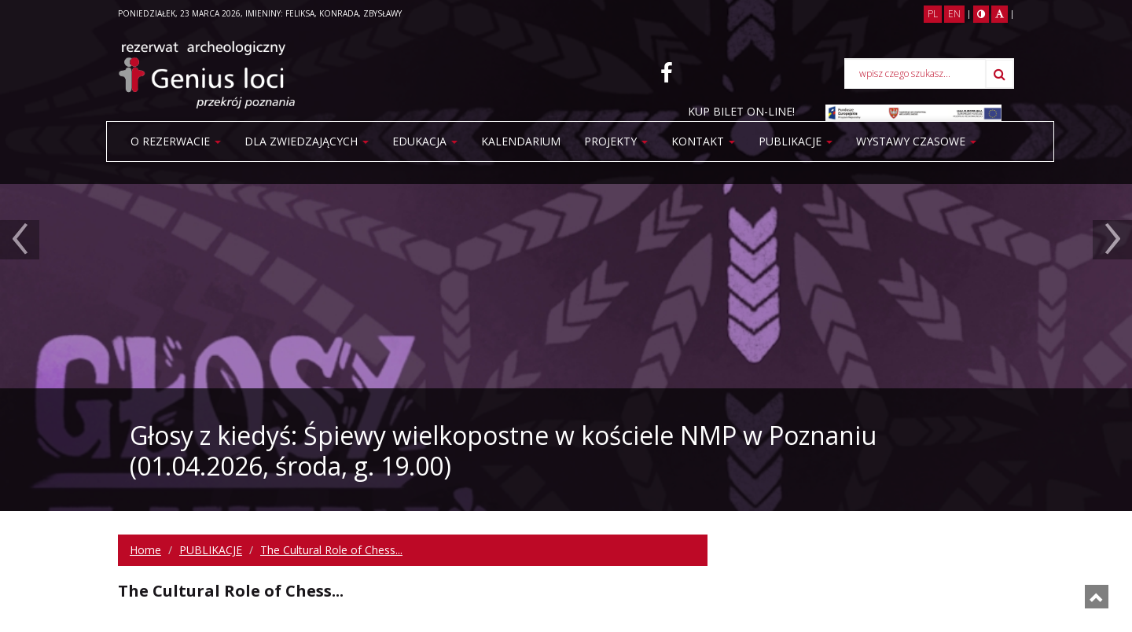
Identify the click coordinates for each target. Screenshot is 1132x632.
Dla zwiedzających (306, 141)
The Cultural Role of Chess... (331, 549)
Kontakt (703, 141)
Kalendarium (520, 141)
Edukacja (425, 141)
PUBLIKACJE (795, 141)
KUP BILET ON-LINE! (741, 111)
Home (145, 549)
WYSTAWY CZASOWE (916, 141)
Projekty (616, 141)
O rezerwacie (175, 141)
